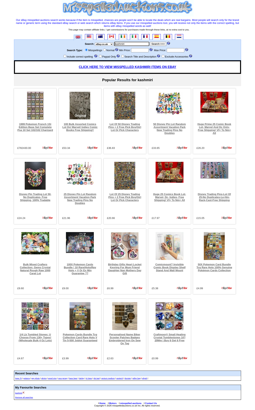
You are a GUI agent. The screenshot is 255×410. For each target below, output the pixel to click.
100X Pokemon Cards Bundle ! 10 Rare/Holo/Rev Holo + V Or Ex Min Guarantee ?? (80, 269)
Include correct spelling (80, 56)
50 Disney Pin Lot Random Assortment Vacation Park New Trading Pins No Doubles (169, 129)
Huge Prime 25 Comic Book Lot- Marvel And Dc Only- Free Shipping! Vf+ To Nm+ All (214, 129)
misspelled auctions (129, 403)
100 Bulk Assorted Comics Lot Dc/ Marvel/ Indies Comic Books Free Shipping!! (79, 127)
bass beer (73, 378)
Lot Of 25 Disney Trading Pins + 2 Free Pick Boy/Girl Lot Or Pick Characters (124, 197)
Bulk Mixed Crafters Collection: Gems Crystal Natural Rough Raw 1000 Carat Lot (35, 269)
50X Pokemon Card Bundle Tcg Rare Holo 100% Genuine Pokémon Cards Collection (214, 267)
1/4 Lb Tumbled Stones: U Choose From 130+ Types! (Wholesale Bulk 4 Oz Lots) (35, 337)
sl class (89, 378)
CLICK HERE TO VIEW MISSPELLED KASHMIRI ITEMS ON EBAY (127, 67)
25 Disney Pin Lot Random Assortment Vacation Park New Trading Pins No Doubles (80, 199)
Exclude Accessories (176, 56)
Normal (110, 50)
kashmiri (18, 393)
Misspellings (95, 50)
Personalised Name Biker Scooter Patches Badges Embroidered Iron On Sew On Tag (125, 339)
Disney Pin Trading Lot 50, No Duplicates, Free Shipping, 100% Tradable (35, 197)
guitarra (26, 378)
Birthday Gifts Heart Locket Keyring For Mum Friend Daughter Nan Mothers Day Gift (124, 269)
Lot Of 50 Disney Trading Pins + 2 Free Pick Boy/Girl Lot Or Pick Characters (124, 127)
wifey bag (136, 378)
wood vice (52, 378)
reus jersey (63, 378)
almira (43, 378)
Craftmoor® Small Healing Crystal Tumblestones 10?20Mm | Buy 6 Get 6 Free (170, 337)
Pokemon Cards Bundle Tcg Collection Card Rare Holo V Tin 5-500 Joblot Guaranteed (80, 337)
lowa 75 (18, 378)
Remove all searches (24, 397)
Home (102, 403)
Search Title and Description (140, 56)
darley (81, 378)
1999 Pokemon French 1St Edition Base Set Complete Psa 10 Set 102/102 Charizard (35, 127)
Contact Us (150, 403)
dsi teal (97, 378)
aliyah (144, 378)
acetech (119, 378)
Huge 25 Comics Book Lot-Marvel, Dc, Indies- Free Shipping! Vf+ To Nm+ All (169, 197)
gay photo (35, 378)
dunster (128, 378)
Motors (112, 403)
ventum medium (108, 378)
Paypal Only (109, 56)
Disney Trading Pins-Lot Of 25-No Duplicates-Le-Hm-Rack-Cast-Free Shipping (214, 197)
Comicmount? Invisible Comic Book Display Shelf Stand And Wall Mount (170, 267)
